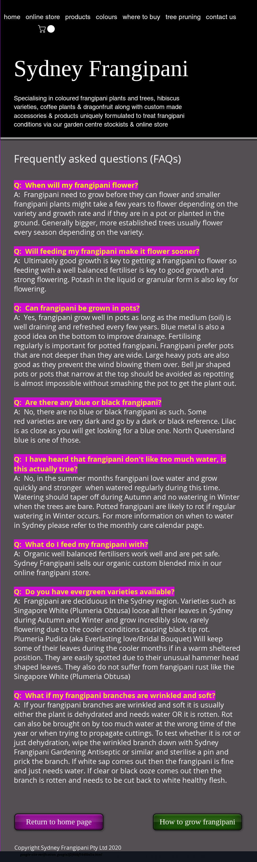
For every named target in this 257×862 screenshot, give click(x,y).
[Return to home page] (58, 822)
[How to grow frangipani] (197, 822)
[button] (47, 29)
